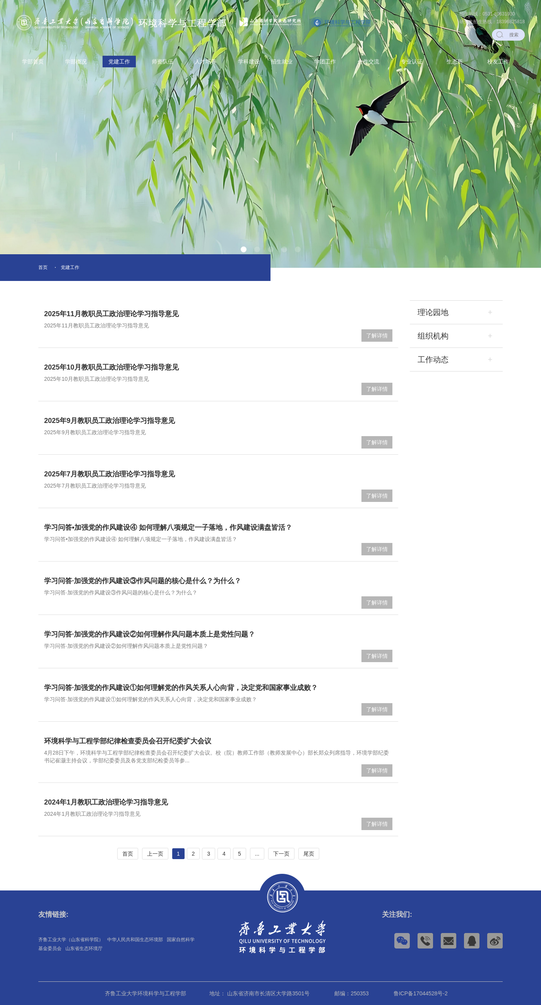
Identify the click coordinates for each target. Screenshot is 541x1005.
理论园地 (433, 312)
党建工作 (119, 61)
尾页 (308, 854)
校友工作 (498, 61)
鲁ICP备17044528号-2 (421, 993)
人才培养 (205, 61)
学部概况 (76, 61)
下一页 (281, 854)
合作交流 (368, 61)
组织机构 (433, 336)
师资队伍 (162, 61)
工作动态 (433, 359)
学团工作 (325, 61)
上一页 (155, 854)
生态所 (455, 61)
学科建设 (249, 61)
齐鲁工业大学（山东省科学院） (70, 939)
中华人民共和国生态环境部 (135, 939)
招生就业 (282, 61)
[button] (244, 249)
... (257, 854)
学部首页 (33, 61)
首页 (43, 267)
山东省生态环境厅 (84, 948)
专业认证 (412, 61)
